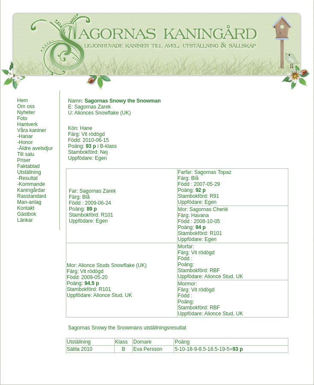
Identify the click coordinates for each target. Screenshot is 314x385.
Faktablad (28, 166)
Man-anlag (29, 202)
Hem (22, 100)
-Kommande (31, 184)
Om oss (26, 106)
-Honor (25, 142)
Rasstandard (31, 196)
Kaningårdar (31, 190)
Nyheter (26, 112)
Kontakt (26, 208)
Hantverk (27, 124)
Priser (23, 160)
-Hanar (25, 136)
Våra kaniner (31, 130)
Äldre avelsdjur (36, 148)
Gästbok (26, 214)
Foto (22, 118)
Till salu (25, 154)
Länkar (25, 220)
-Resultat (27, 178)
